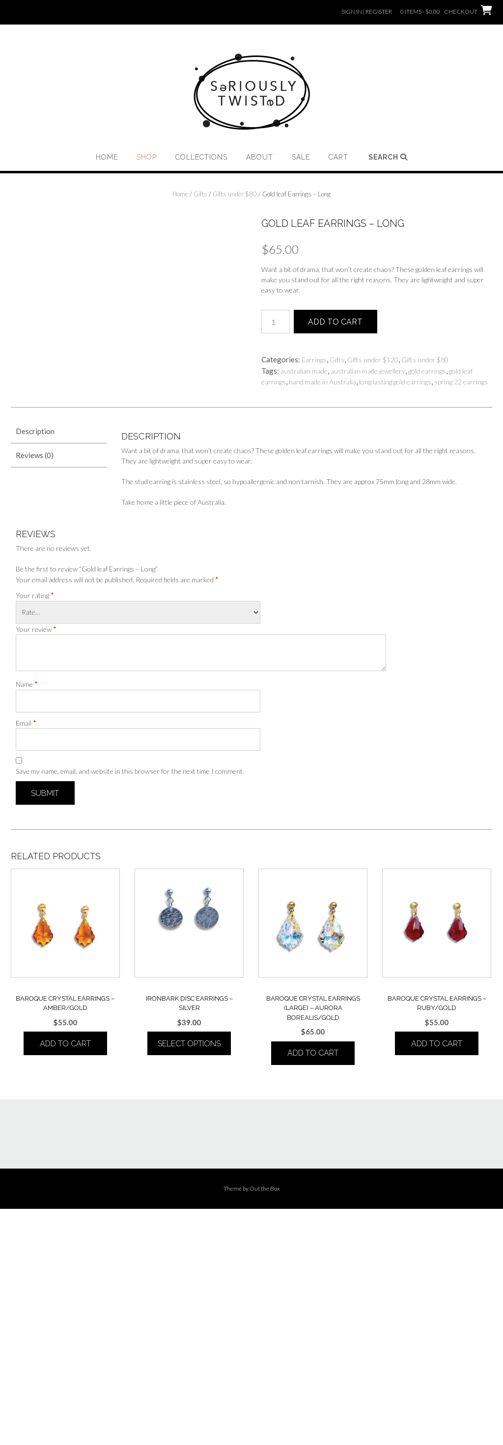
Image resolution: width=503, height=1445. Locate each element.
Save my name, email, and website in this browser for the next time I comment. (130, 1007)
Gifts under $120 (372, 359)
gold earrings (427, 371)
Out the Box (265, 1424)
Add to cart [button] (65, 1279)
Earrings (314, 359)
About (259, 157)
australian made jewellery (368, 371)
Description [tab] (35, 667)
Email (26, 958)
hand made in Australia (322, 382)
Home (107, 157)
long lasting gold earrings (395, 382)
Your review (36, 864)
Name (27, 920)
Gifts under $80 (235, 194)
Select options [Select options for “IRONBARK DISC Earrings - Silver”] (189, 1279)
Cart (338, 157)
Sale (301, 157)
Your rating (35, 831)
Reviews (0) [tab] (35, 690)
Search (388, 157)
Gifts (200, 194)
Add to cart (335, 322)
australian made (304, 371)
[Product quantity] (275, 321)
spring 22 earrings (461, 382)
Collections (201, 157)
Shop (147, 157)
